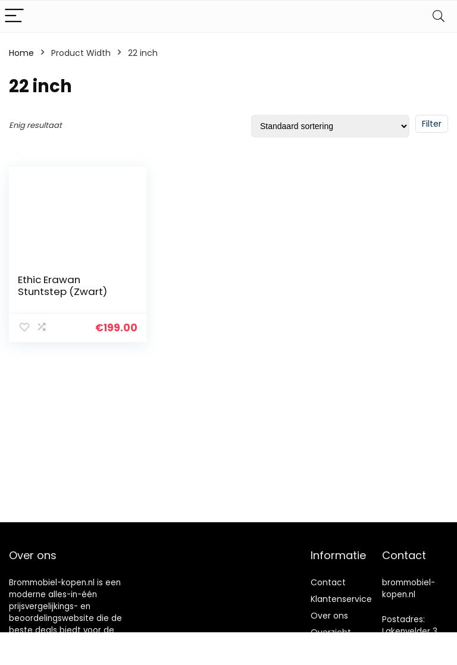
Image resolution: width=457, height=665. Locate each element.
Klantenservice (341, 599)
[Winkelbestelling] (330, 126)
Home (21, 53)
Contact (328, 582)
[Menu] (14, 16)
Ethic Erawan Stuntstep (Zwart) (62, 285)
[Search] (438, 16)
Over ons (329, 616)
